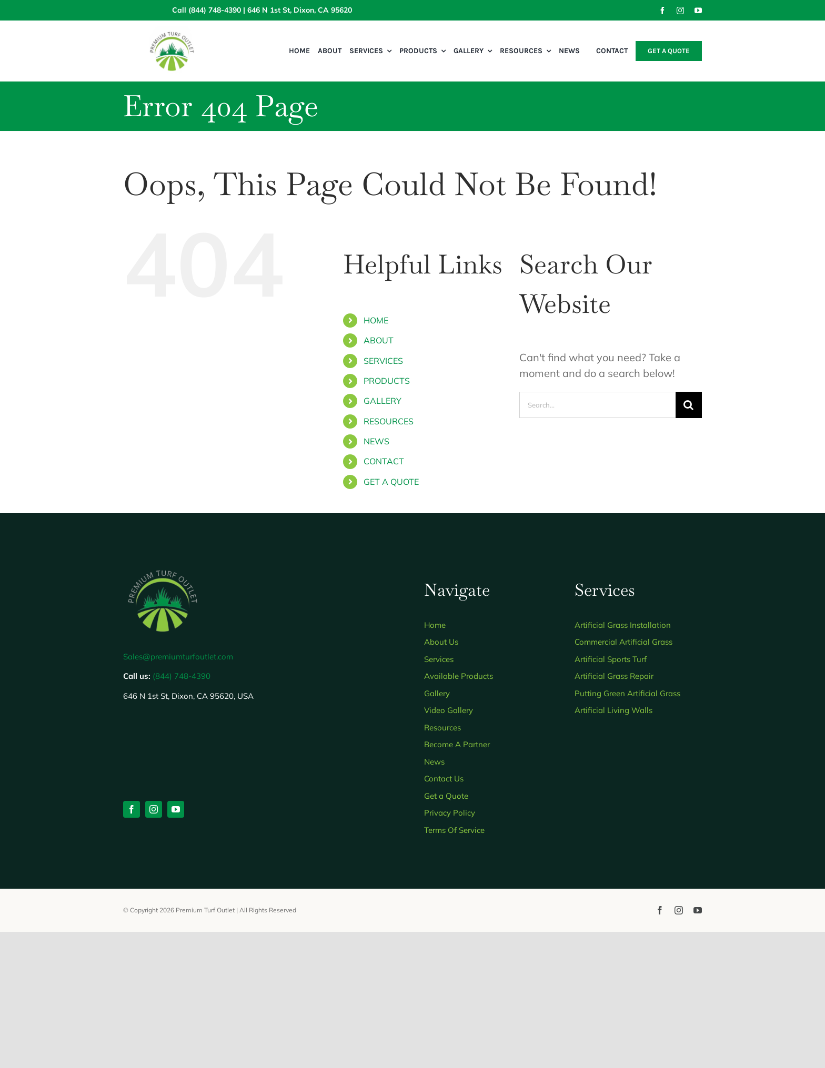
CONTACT (384, 461)
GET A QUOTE (391, 481)
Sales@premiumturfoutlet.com (178, 657)
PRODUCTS (387, 380)
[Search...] (597, 405)
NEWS (376, 441)
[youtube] (698, 10)
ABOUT (379, 340)
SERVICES (383, 360)
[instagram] (680, 10)
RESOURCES (389, 421)
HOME (376, 320)
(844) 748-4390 (214, 10)
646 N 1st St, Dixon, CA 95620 (299, 10)
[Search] (689, 405)
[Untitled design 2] (162, 565)
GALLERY (382, 400)
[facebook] (662, 10)
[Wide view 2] (171, 30)
